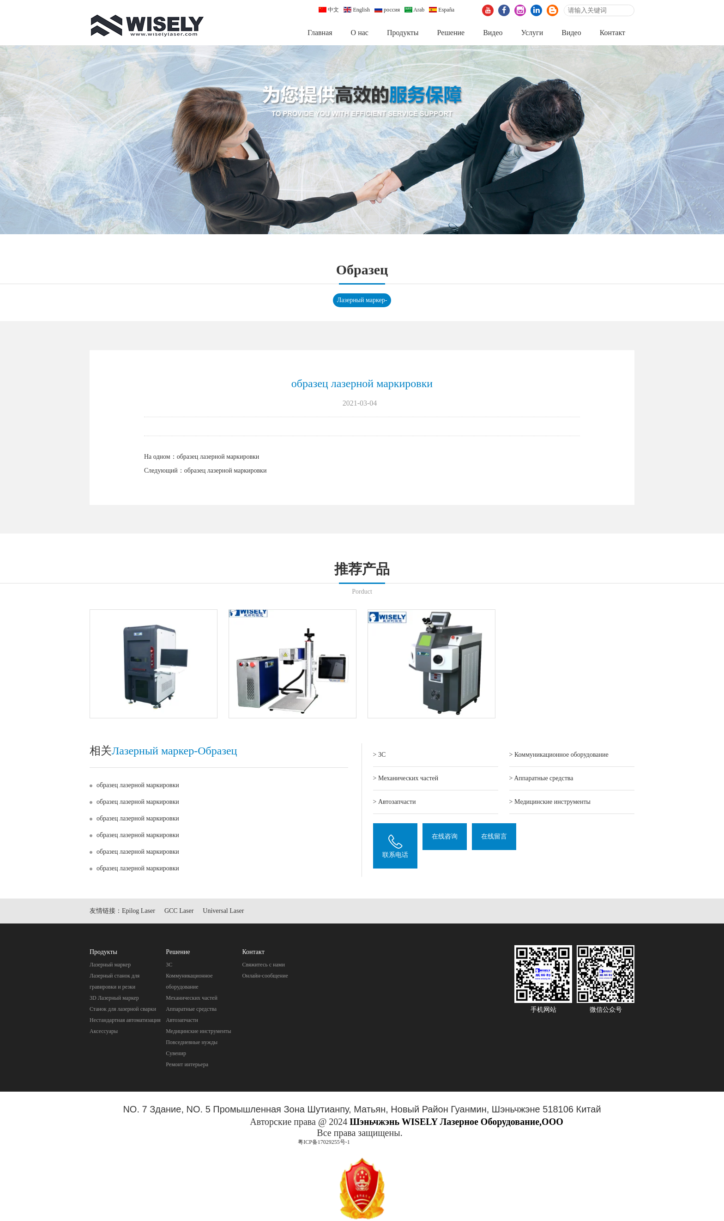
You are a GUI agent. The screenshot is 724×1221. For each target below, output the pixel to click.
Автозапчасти (182, 1021)
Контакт (612, 32)
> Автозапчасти (394, 802)
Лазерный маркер (110, 965)
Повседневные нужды (191, 1043)
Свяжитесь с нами (263, 965)
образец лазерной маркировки (218, 457)
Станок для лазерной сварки (123, 1010)
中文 (329, 9)
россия (387, 9)
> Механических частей (406, 779)
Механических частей (191, 999)
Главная (320, 32)
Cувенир (176, 1054)
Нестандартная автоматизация (125, 1021)
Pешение (451, 32)
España (441, 9)
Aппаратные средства (191, 1010)
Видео (492, 32)
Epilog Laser (138, 911)
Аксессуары (104, 1032)
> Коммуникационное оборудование (559, 755)
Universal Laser (223, 911)
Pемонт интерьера (187, 1065)
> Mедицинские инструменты (550, 802)
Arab (414, 9)
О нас (359, 32)
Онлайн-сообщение (265, 976)
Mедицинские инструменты (198, 1032)
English (357, 9)
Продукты (403, 32)
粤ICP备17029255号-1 (324, 1142)
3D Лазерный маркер (114, 999)
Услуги (532, 32)
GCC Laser (178, 911)
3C (169, 965)
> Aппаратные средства (541, 779)
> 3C (379, 755)
